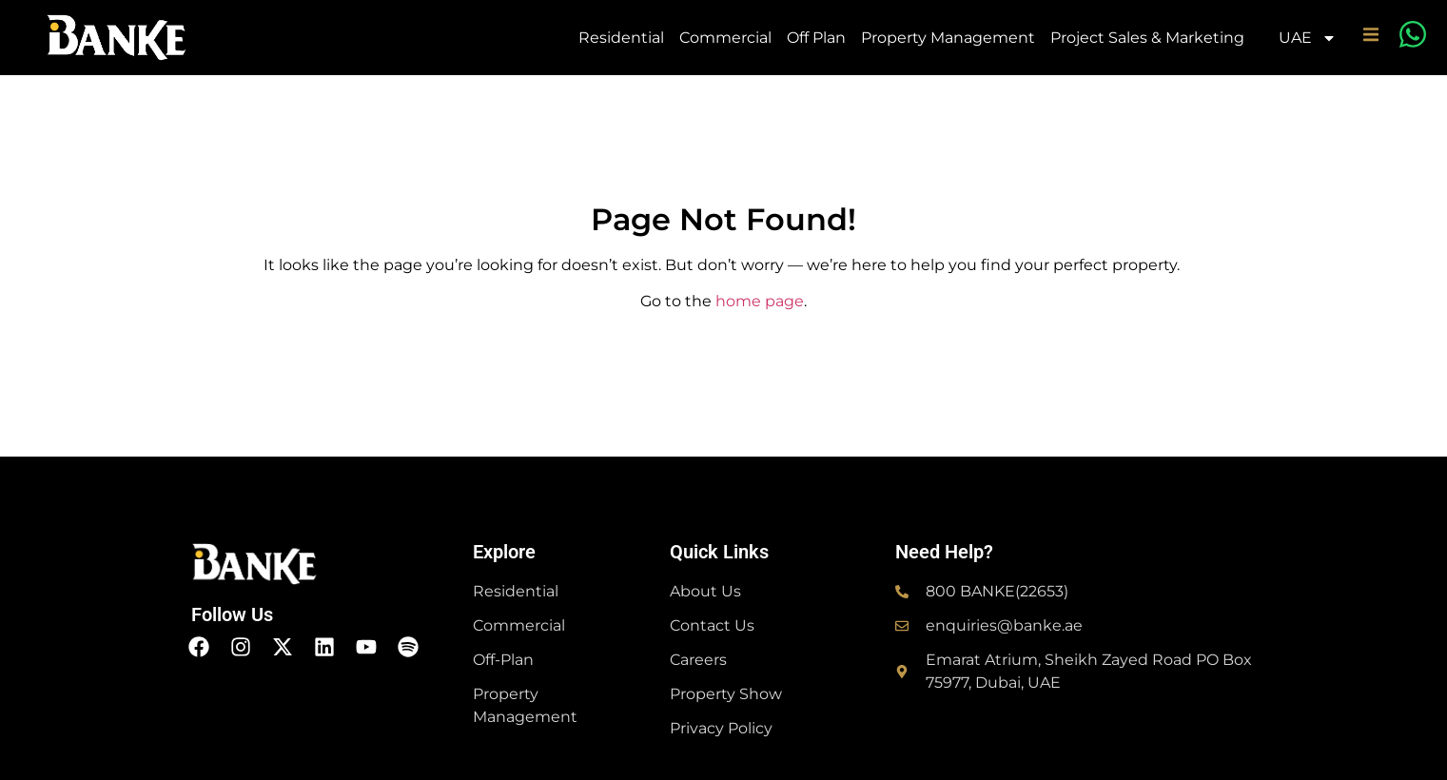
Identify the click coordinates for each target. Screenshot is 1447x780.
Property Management (948, 38)
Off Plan (816, 38)
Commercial (725, 38)
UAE (1308, 38)
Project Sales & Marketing (1147, 38)
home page (759, 301)
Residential (621, 38)
